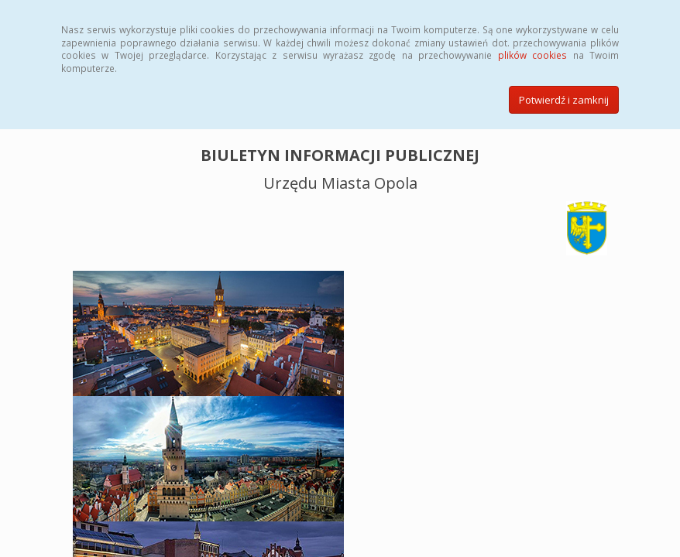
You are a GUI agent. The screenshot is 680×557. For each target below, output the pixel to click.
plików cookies (532, 55)
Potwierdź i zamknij (564, 100)
